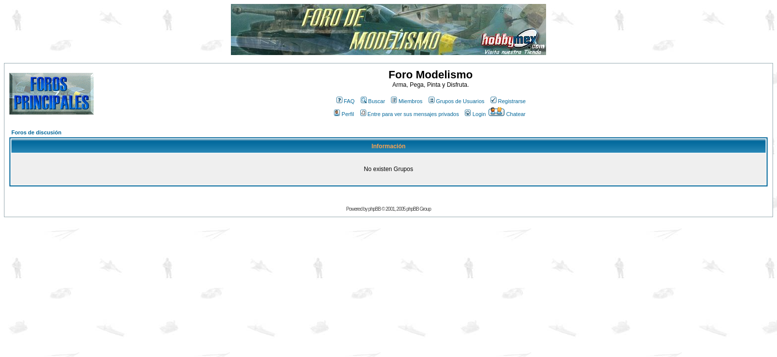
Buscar (373, 101)
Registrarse (508, 101)
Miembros (406, 101)
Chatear (507, 114)
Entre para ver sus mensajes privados (409, 114)
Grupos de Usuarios (457, 101)
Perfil (344, 114)
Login (475, 114)
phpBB (374, 209)
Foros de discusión (36, 132)
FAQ (345, 101)
